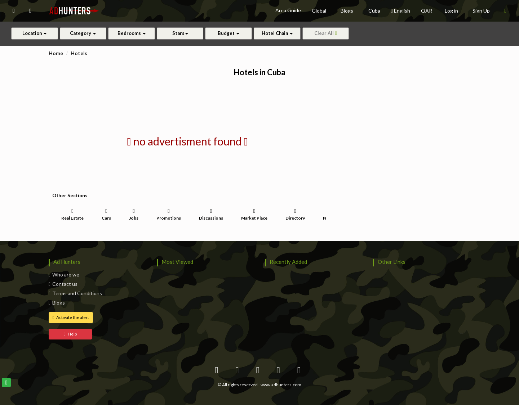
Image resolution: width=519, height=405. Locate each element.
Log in (451, 11)
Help (70, 334)
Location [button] (34, 33)
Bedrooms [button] (131, 33)
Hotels (79, 53)
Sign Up (481, 11)
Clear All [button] (325, 33)
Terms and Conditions (75, 293)
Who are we (64, 274)
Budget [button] (228, 33)
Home (56, 53)
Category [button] (83, 33)
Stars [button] (180, 33)
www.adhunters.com (281, 384)
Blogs (57, 303)
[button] (13, 11)
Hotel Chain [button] (277, 33)
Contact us (63, 284)
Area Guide (288, 10)
